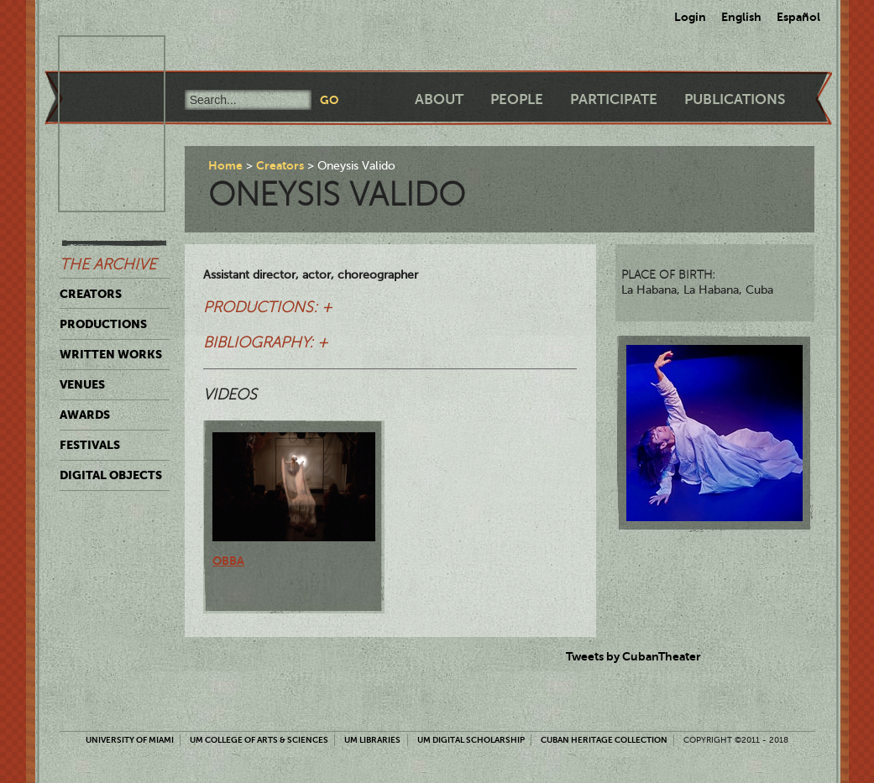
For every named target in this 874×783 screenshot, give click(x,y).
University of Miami (130, 739)
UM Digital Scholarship (471, 739)
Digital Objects (111, 475)
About (439, 99)
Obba (228, 560)
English (741, 16)
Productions (103, 324)
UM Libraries (372, 739)
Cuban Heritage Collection (604, 739)
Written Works (111, 354)
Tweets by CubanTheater (633, 656)
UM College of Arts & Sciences (259, 739)
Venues (82, 384)
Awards (85, 414)
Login (690, 16)
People (516, 99)
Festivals (90, 445)
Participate (613, 99)
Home (225, 165)
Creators (91, 293)
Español (798, 16)
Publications (734, 99)
